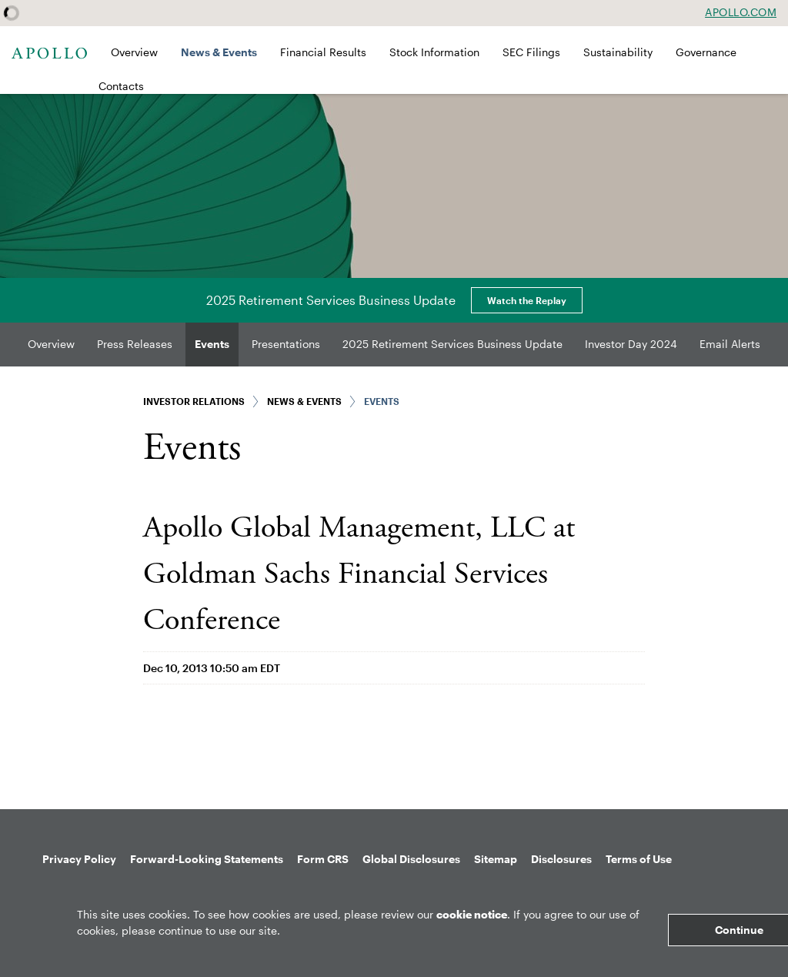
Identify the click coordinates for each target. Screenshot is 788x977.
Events (212, 343)
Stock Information (434, 52)
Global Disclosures (411, 858)
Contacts (121, 85)
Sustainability (618, 52)
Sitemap (495, 858)
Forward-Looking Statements (206, 858)
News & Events (219, 52)
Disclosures (561, 858)
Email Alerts (730, 343)
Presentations (286, 343)
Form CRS (323, 858)
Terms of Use (639, 858)
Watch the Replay (526, 300)
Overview (134, 52)
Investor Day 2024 (631, 343)
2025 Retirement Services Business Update (452, 343)
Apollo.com (740, 12)
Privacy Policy (79, 858)
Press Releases (134, 343)
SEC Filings (531, 52)
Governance (706, 52)
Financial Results (323, 52)
